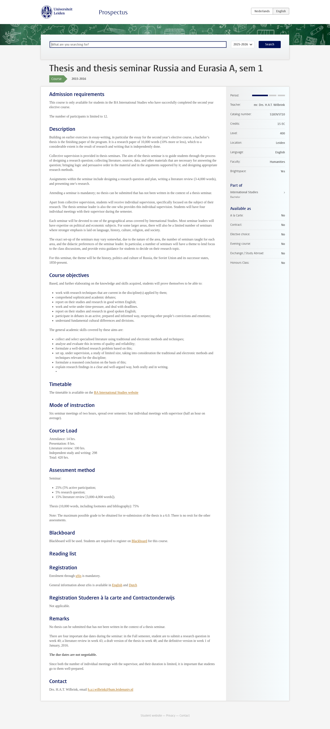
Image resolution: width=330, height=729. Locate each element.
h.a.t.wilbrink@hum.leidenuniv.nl (110, 689)
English (117, 585)
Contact (185, 716)
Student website (151, 716)
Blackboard (139, 541)
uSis (78, 576)
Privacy (170, 716)
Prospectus (113, 12)
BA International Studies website (116, 392)
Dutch (133, 585)
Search (269, 44)
